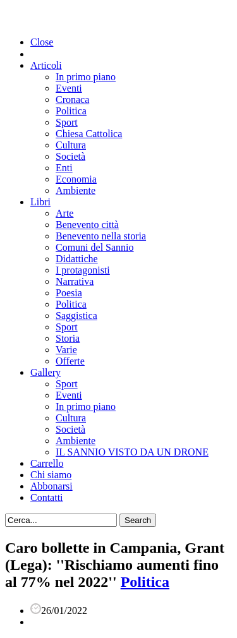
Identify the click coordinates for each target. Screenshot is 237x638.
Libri (40, 201)
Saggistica (76, 315)
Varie (66, 349)
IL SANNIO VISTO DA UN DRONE (132, 452)
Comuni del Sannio (95, 247)
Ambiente (75, 190)
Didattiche (77, 258)
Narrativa (75, 281)
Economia (76, 179)
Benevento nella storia (101, 236)
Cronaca (72, 99)
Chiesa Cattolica (89, 133)
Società (70, 156)
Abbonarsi (51, 486)
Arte (64, 213)
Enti (64, 167)
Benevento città (87, 224)
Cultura (71, 145)
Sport (67, 122)
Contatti (46, 497)
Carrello (46, 463)
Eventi (69, 88)
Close (41, 42)
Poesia (69, 292)
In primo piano (86, 76)
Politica (71, 110)
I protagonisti (83, 270)
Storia (68, 338)
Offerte (70, 361)
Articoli (46, 65)
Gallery (45, 372)
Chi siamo (50, 474)
